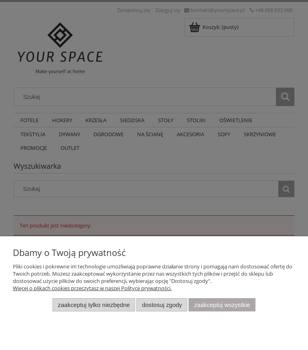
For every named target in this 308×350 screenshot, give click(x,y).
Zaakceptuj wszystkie (222, 304)
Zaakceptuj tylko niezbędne (94, 304)
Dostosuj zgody (162, 304)
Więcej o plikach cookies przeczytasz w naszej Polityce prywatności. (92, 288)
